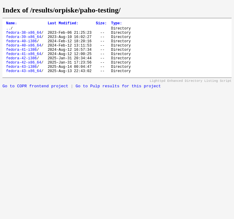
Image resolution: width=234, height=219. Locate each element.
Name (11, 23)
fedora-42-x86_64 (23, 71)
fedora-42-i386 (21, 66)
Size (101, 23)
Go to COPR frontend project (35, 97)
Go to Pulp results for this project (118, 97)
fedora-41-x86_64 (23, 61)
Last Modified (63, 23)
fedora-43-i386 (21, 76)
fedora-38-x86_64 (23, 35)
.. (8, 30)
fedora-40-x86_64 (23, 50)
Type (116, 23)
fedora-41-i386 (21, 55)
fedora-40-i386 (21, 45)
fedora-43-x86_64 (23, 81)
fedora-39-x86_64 (23, 40)
